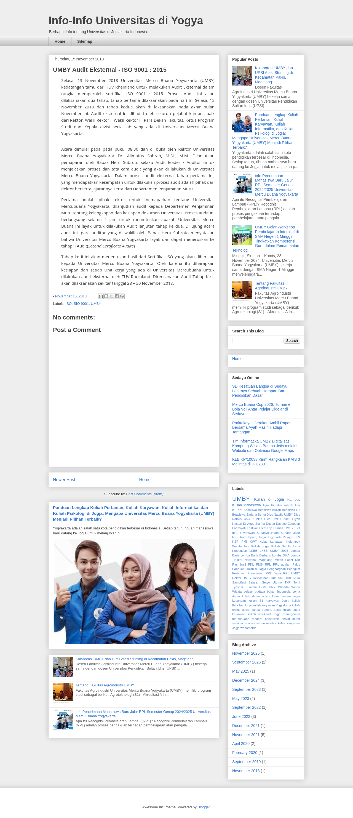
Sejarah (253, 582)
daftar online (261, 596)
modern (257, 618)
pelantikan (272, 618)
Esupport (294, 523)
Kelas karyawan (271, 541)
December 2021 (246, 725)
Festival (252, 528)
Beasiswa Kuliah (269, 509)
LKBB (253, 550)
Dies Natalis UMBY (280, 514)
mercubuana (240, 618)
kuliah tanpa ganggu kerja (261, 609)
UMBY (96, 304)
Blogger (203, 807)
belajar (248, 591)
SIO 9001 (81, 304)
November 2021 (246, 734)
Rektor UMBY (242, 578)
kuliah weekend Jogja (264, 614)
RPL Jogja (273, 573)
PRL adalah (281, 564)
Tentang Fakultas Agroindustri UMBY (105, 685)
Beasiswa (250, 509)
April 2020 (241, 743)
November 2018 (246, 771)
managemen (291, 614)
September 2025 (246, 662)
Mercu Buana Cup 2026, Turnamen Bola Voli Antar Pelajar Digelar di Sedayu (262, 409)
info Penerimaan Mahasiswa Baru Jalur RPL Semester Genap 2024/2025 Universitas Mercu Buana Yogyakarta (276, 185)
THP (288, 582)
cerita (296, 591)
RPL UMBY (291, 573)
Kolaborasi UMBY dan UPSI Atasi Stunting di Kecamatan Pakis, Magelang (135, 659)
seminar (237, 623)
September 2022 (246, 707)
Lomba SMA (281, 555)
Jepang (252, 537)
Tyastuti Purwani (244, 587)
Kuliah (237, 505)
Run (274, 578)
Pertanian (238, 573)
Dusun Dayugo (276, 523)
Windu (295, 587)
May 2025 (240, 671)
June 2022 (241, 716)
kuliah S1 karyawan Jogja (268, 600)
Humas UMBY (283, 528)
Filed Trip (265, 528)
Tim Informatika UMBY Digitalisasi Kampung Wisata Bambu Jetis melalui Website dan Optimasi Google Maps (264, 446)
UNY (272, 587)
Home (60, 41)
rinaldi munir (291, 618)
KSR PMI (239, 541)
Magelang (265, 559)
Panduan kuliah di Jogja (249, 569)
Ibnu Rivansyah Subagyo (250, 532)
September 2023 (246, 689)
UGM (262, 587)
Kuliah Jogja (260, 546)
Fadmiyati (239, 528)
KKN (297, 537)
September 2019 (246, 762)
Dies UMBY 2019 (277, 519)
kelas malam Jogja (286, 596)
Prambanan (256, 573)
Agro (265, 505)
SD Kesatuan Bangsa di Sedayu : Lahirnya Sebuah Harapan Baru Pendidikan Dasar (261, 391)
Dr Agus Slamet (254, 523)
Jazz (242, 537)
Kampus (293, 500)
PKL (251, 564)
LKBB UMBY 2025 (274, 550)
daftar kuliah (241, 596)
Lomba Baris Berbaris (255, 555)
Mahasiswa (252, 505)
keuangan (239, 600)
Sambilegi (239, 582)
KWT (253, 541)
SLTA (296, 578)
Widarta (283, 587)
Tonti (296, 582)
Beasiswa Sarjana (244, 514)
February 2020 (244, 752)
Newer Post (64, 479)
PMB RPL (263, 564)
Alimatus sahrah (281, 505)
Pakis (296, 564)
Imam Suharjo (281, 532)
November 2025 (246, 653)
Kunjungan (239, 550)
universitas (252, 623)
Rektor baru (261, 578)
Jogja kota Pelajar (280, 537)
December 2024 (246, 680)
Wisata (237, 591)
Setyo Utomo (272, 582)
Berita (262, 514)
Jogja (262, 537)
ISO (69, 304)
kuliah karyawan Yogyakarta (272, 605)
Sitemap (84, 41)
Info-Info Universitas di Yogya (126, 20)
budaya (260, 591)
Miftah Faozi (284, 559)
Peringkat (293, 569)
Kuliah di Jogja (269, 499)
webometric (248, 628)
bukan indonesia (279, 591)
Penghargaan (276, 569)
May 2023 (240, 698)
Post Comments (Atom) (144, 494)
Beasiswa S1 (291, 509)
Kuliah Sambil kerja (285, 546)
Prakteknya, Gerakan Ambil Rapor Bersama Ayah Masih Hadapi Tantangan (261, 428)
